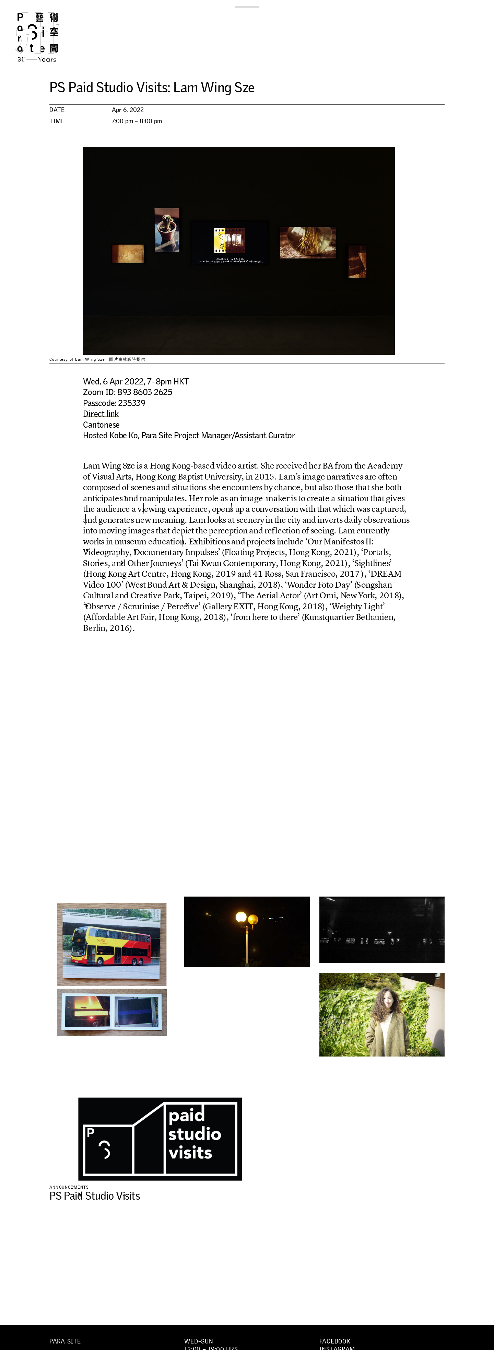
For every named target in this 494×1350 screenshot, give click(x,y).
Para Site (48, 37)
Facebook (335, 1341)
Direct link (101, 413)
